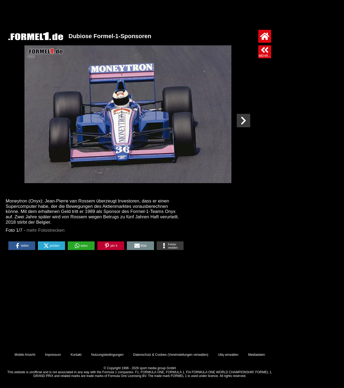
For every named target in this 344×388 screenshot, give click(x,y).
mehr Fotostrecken (46, 230)
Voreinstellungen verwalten (188, 355)
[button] (21, 245)
